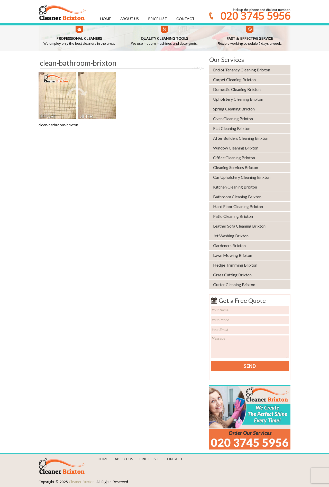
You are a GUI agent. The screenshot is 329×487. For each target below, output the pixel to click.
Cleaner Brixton (82, 481)
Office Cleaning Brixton (234, 157)
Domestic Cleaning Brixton (237, 89)
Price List (157, 18)
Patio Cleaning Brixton (233, 216)
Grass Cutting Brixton (232, 274)
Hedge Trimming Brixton (235, 265)
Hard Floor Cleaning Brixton (238, 206)
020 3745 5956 (255, 16)
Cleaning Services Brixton (235, 167)
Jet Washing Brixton (231, 235)
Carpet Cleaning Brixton (234, 79)
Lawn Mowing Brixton (232, 255)
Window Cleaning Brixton (235, 147)
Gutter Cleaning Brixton (234, 284)
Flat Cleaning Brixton (231, 128)
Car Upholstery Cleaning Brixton (241, 177)
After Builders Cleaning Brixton (240, 138)
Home (105, 18)
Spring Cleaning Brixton (234, 108)
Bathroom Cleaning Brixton (237, 196)
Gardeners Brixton (229, 245)
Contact (185, 18)
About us (129, 18)
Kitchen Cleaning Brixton (235, 186)
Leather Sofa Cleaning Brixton (239, 225)
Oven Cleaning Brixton (233, 118)
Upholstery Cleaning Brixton (238, 99)
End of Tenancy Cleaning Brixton (241, 69)
